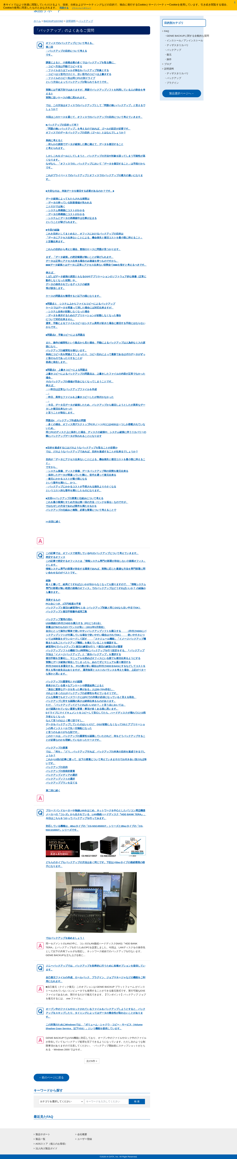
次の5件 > (91, 1061)
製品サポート (43, 1134)
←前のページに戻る (51, 1077)
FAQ (166, 31)
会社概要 (82, 1134)
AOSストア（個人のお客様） (51, 1143)
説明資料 (71, 21)
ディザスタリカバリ (177, 53)
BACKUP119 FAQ (53, 21)
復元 (169, 62)
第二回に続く (96, 671)
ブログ (167, 71)
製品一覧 (40, 1139)
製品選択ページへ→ (181, 101)
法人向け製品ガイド (46, 1148)
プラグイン (173, 90)
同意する (64, 7)
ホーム (37, 21)
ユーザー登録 (84, 1139)
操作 (169, 67)
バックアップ (85, 21)
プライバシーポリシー (81, 8)
